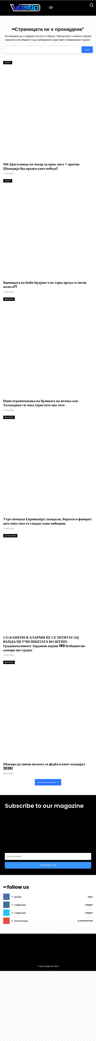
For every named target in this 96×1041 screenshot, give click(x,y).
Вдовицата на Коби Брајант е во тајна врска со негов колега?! (44, 284)
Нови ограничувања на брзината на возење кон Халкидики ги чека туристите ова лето (40, 403)
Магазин (8, 299)
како (90, 897)
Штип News (10, 535)
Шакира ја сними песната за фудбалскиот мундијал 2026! (44, 766)
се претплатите (85, 921)
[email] (48, 856)
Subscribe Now (48, 865)
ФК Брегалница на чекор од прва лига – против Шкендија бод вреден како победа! (41, 166)
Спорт (7, 62)
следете (89, 905)
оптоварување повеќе (48, 782)
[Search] (87, 49)
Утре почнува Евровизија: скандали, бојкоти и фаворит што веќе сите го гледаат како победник (47, 521)
